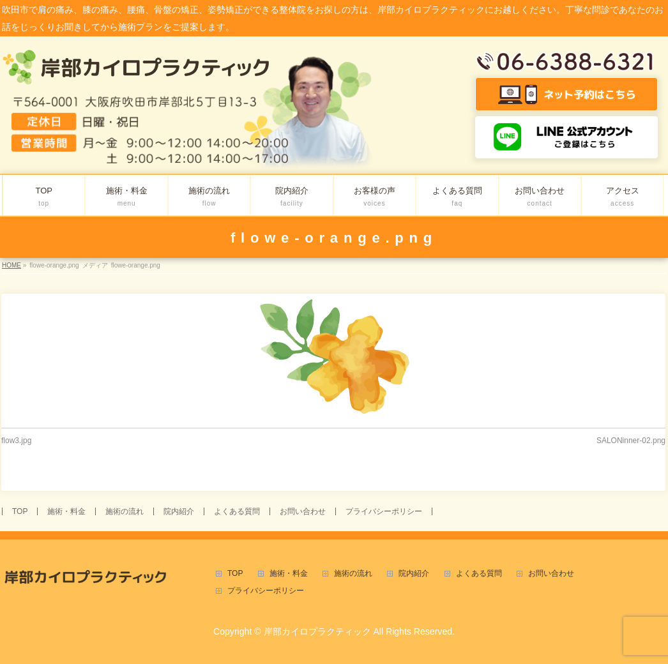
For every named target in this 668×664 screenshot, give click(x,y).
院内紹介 (178, 511)
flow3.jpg (16, 440)
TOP (19, 511)
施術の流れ (124, 511)
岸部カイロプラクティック (317, 631)
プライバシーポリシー (383, 511)
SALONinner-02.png (630, 440)
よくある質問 (237, 511)
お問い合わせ (303, 511)
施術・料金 (66, 511)
